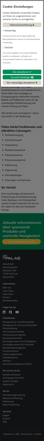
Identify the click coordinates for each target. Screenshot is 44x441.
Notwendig (9, 30)
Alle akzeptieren (22, 72)
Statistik (8, 47)
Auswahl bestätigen (22, 77)
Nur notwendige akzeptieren (22, 82)
